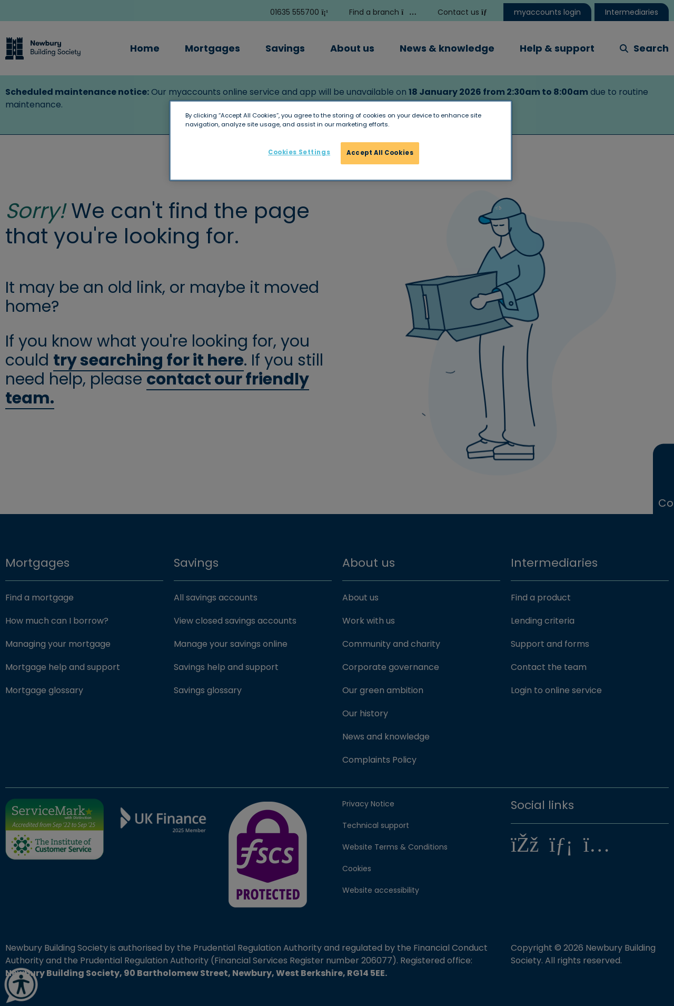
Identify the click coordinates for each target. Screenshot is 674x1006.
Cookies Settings (299, 152)
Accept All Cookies (379, 153)
